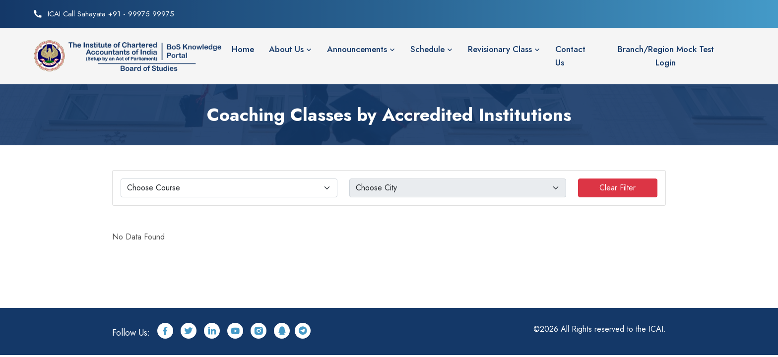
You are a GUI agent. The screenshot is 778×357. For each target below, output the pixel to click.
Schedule (427, 49)
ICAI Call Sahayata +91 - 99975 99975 (111, 13)
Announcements (357, 49)
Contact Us (570, 55)
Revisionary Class (500, 49)
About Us (286, 49)
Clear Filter (617, 187)
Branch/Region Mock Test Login (666, 55)
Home (243, 49)
